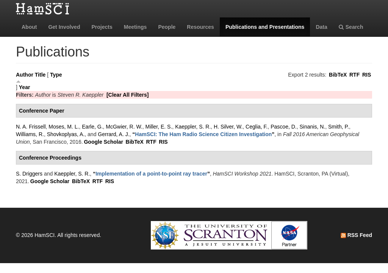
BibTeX (338, 75)
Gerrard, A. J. (113, 134)
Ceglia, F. (257, 127)
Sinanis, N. (312, 127)
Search (351, 27)
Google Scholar (103, 142)
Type (56, 75)
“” (203, 134)
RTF (354, 75)
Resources (200, 27)
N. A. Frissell (31, 127)
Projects (101, 27)
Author (24, 75)
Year (24, 87)
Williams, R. (30, 134)
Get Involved (64, 27)
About (29, 27)
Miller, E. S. (159, 127)
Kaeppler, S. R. (193, 127)
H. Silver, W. (228, 127)
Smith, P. (338, 127)
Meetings (135, 27)
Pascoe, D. (283, 127)
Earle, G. (92, 127)
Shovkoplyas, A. (66, 134)
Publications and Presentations (265, 27)
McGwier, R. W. (124, 127)
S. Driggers (29, 174)
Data (321, 27)
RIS (366, 75)
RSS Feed (356, 235)
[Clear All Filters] (127, 95)
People (166, 27)
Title (40, 75)
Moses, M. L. (63, 127)
